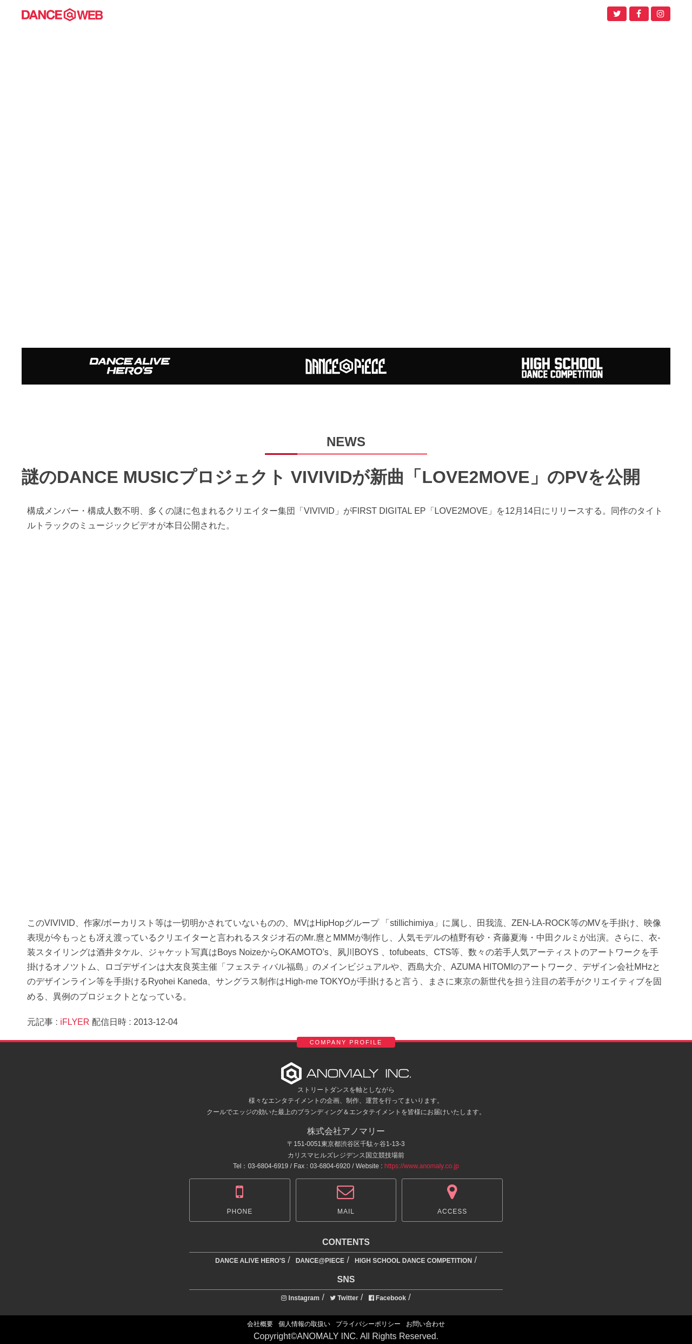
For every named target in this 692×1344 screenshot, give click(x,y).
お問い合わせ (425, 1324)
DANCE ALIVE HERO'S (250, 1260)
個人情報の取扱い (304, 1324)
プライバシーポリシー (368, 1324)
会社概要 (260, 1324)
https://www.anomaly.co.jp (421, 1166)
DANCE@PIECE (320, 1260)
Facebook (387, 1298)
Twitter (344, 1298)
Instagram (300, 1298)
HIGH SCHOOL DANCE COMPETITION (413, 1260)
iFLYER (74, 1022)
